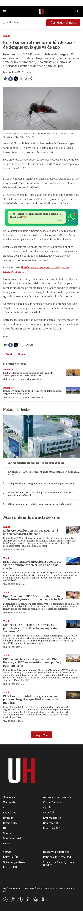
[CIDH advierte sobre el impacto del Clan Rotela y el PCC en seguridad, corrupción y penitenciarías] (73, 658)
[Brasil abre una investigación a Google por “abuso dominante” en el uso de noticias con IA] (73, 561)
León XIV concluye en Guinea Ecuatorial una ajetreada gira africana (30, 532)
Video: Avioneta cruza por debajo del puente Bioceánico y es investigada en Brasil (40, 493)
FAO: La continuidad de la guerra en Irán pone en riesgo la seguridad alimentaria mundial (31, 699)
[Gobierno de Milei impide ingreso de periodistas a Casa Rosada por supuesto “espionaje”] (73, 624)
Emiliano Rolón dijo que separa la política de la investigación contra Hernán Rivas (28, 374)
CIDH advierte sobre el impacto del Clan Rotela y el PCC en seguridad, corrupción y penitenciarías (32, 662)
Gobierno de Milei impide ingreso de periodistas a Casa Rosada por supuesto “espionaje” (30, 628)
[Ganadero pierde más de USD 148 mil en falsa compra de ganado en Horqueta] (73, 390)
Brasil (8, 354)
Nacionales (9, 369)
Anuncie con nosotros (57, 797)
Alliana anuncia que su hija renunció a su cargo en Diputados (41, 504)
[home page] (41, 11)
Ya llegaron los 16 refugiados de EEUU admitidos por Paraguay (41, 483)
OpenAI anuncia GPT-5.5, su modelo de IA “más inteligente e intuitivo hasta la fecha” (33, 597)
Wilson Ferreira (33, 379)
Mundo (6, 36)
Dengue (22, 354)
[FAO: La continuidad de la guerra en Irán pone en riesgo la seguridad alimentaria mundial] (73, 695)
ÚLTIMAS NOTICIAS (63, 22)
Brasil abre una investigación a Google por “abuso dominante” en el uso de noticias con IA (32, 565)
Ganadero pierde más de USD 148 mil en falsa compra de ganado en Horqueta (32, 392)
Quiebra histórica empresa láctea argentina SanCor (36, 463)
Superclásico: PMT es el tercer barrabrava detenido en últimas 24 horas (43, 473)
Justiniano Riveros (34, 397)
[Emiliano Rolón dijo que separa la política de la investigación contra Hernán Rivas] (73, 372)
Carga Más (41, 735)
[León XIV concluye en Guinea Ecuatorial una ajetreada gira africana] (73, 529)
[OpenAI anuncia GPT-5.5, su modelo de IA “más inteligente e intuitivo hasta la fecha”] (73, 595)
